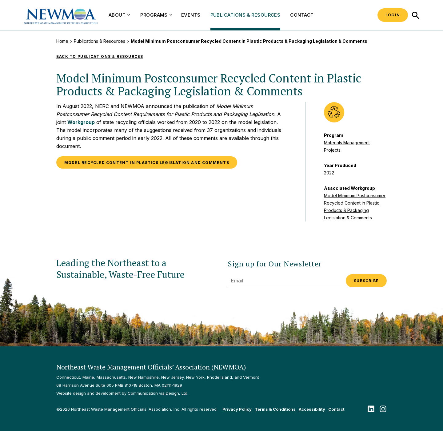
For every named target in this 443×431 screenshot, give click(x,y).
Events (191, 15)
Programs (156, 15)
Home (62, 41)
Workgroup (81, 122)
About (119, 15)
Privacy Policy (237, 409)
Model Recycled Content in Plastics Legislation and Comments (146, 162)
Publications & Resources (245, 15)
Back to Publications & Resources (99, 56)
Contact (301, 15)
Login (392, 15)
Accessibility (312, 409)
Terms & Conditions (275, 409)
